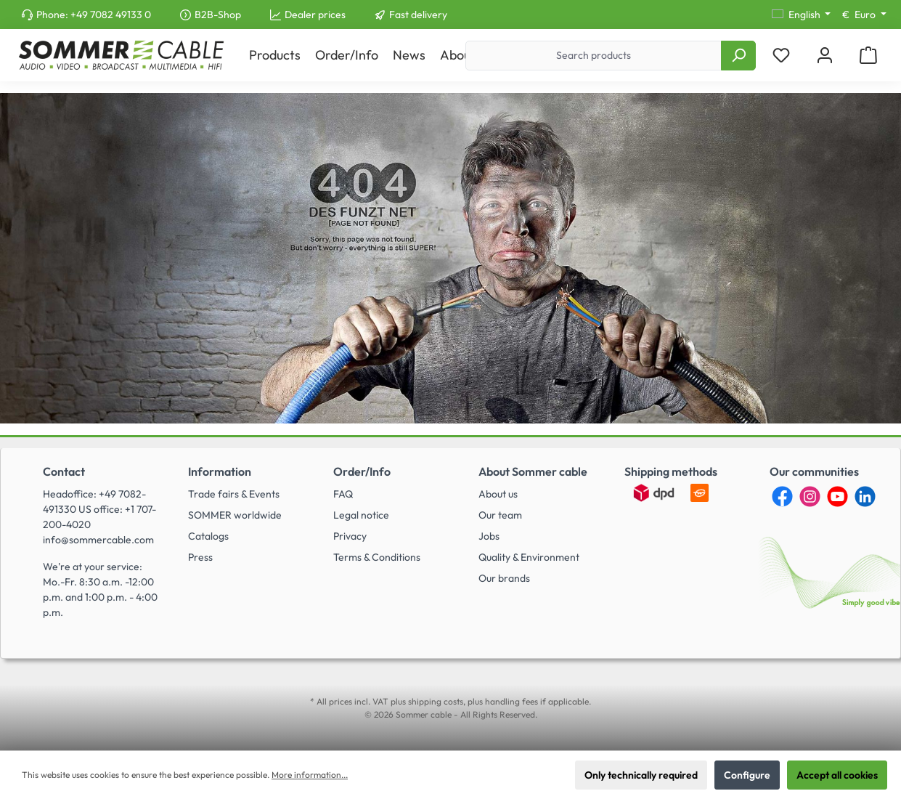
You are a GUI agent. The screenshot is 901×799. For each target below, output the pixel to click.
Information (219, 471)
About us (498, 493)
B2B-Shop (218, 14)
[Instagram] (810, 496)
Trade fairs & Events (234, 493)
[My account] (825, 55)
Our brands (504, 578)
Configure (747, 775)
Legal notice (361, 515)
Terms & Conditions (376, 557)
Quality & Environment (528, 557)
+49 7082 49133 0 (110, 14)
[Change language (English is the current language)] (801, 14)
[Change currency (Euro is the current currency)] (864, 14)
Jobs (489, 536)
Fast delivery (418, 14)
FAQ (343, 493)
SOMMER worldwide (235, 515)
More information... (310, 774)
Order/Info (362, 471)
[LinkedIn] (865, 496)
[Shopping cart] (868, 55)
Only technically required (641, 775)
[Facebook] (782, 496)
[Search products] (593, 55)
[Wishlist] (781, 55)
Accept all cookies (837, 775)
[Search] (738, 55)
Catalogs (208, 536)
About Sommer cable (532, 471)
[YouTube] (837, 496)
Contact (64, 471)
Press (200, 557)
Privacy (350, 536)
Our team (500, 515)
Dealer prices (315, 14)
